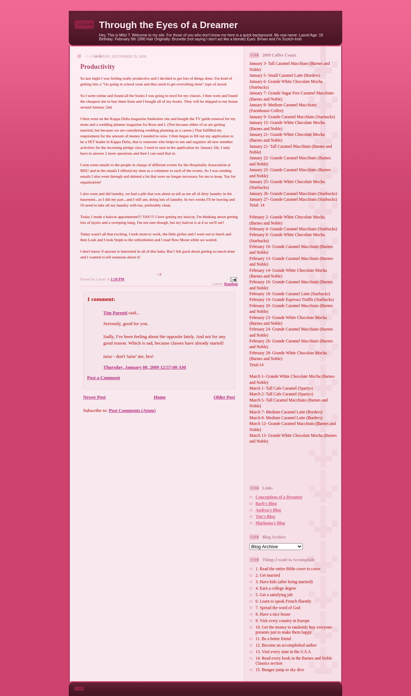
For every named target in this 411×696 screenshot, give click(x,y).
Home (160, 397)
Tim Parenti (115, 312)
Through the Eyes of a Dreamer (168, 24)
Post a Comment (103, 377)
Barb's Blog (266, 503)
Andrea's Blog (268, 510)
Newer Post (94, 397)
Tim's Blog (265, 516)
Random (231, 284)
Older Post (224, 397)
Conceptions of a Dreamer (279, 497)
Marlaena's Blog (270, 523)
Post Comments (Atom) (132, 410)
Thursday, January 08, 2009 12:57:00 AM (144, 367)
